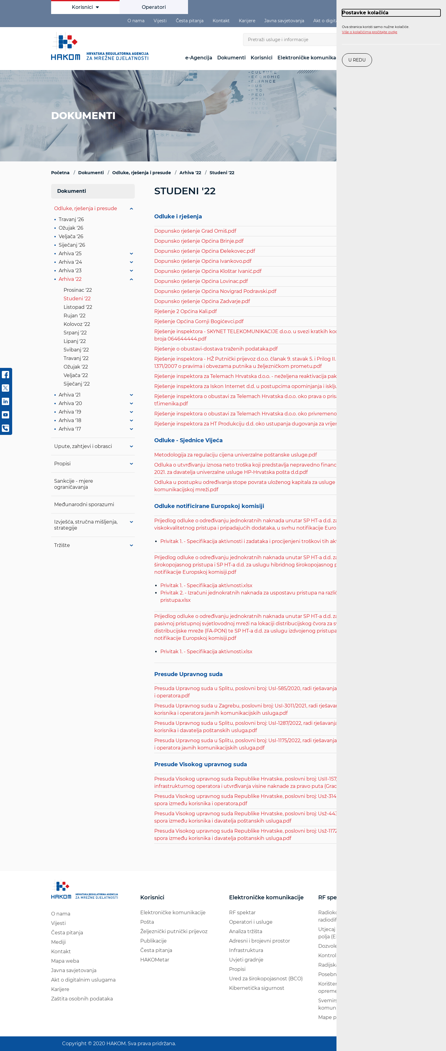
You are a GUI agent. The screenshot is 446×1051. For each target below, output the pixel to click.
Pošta (147, 922)
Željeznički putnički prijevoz (173, 931)
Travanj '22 (76, 358)
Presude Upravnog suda (188, 675)
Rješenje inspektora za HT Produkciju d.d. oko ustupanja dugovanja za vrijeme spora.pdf (260, 424)
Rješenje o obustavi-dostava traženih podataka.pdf (215, 349)
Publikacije (153, 941)
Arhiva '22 (70, 279)
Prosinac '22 (78, 290)
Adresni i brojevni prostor (259, 941)
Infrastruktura (246, 950)
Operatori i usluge (251, 922)
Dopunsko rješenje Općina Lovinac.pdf (201, 281)
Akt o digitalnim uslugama (83, 980)
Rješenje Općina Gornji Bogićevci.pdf (198, 321)
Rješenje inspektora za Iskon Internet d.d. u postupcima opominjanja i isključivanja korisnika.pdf (270, 386)
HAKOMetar (154, 960)
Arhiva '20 (70, 403)
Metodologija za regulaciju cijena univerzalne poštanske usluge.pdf (235, 455)
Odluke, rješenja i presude (85, 208)
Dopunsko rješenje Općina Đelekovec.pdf (204, 251)
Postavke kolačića (365, 13)
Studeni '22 (77, 299)
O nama (136, 20)
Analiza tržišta (245, 931)
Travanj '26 (71, 219)
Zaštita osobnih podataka (82, 999)
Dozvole (328, 946)
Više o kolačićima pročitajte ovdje (369, 32)
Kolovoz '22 (77, 324)
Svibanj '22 (76, 350)
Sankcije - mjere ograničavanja (73, 484)
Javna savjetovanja (284, 20)
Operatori (154, 7)
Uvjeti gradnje (246, 960)
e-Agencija (198, 58)
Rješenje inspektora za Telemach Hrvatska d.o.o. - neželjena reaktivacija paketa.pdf (254, 376)
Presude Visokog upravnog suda (200, 765)
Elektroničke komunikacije (311, 58)
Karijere (247, 20)
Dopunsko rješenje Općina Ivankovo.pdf (202, 261)
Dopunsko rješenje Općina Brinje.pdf (198, 241)
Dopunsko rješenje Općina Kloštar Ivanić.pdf (207, 271)
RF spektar (242, 912)
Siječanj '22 (77, 384)
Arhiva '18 (70, 420)
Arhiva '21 (70, 395)
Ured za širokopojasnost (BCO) (266, 979)
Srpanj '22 (75, 333)
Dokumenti (231, 58)
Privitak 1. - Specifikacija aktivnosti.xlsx (206, 585)
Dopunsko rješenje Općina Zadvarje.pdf (202, 301)
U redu (357, 60)
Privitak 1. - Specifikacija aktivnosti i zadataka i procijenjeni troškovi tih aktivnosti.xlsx (262, 541)
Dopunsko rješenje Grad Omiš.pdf (195, 231)
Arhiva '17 (70, 429)
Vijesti (160, 20)
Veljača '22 (76, 375)
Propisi (62, 464)
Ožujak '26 (71, 228)
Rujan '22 (74, 316)
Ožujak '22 (76, 367)
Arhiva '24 (70, 262)
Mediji (58, 942)
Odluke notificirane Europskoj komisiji (209, 506)
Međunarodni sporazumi (84, 504)
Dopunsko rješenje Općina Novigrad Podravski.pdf (215, 291)
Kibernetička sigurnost (256, 988)
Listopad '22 (78, 307)
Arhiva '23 (70, 270)
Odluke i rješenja (178, 217)
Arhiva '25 (70, 253)
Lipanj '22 (75, 341)
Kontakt (221, 20)
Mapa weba (65, 961)
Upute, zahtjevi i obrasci (83, 446)
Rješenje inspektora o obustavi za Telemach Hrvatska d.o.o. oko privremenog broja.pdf (258, 414)
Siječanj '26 (72, 245)
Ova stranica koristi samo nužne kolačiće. (375, 29)
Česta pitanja (190, 20)
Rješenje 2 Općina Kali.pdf (185, 311)
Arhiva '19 (70, 412)
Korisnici (85, 7)
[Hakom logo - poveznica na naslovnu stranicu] (101, 46)
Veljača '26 (71, 236)
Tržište (62, 545)
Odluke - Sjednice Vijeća (188, 441)
